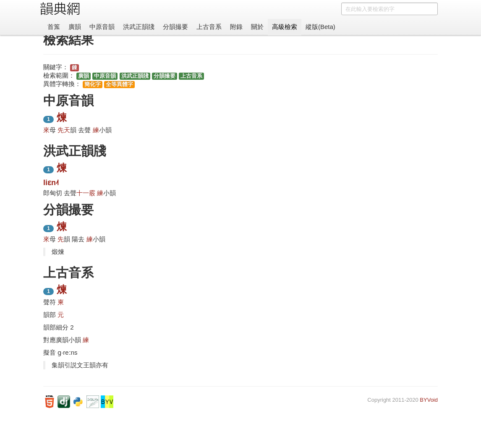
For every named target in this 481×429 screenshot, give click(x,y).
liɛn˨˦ (51, 182)
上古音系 (209, 26)
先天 (64, 129)
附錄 (236, 26)
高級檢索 (284, 26)
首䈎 (53, 26)
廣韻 (74, 26)
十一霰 (85, 192)
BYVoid (429, 400)
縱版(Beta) (320, 26)
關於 (257, 26)
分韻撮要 (175, 26)
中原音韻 (102, 26)
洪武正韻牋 (138, 26)
